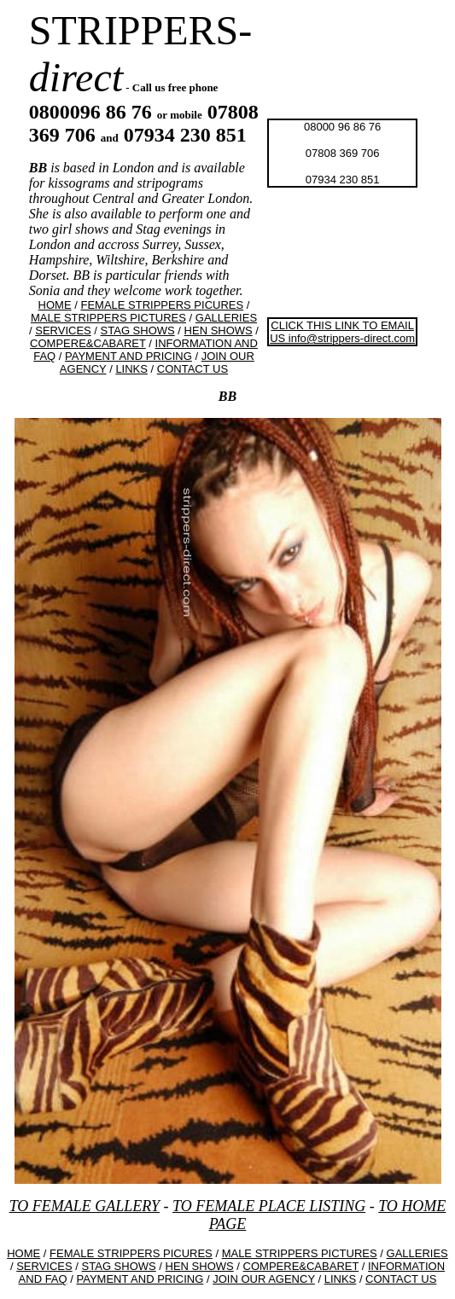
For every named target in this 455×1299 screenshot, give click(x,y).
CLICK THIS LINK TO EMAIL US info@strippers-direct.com (342, 332)
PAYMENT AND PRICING (128, 356)
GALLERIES (226, 317)
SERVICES (63, 330)
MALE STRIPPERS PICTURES (108, 317)
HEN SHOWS (218, 330)
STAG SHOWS (138, 330)
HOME (55, 305)
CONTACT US (192, 368)
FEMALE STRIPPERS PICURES (161, 305)
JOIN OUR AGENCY (264, 1279)
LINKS (131, 368)
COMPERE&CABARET (88, 343)
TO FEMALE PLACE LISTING (268, 1206)
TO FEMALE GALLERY (84, 1206)
